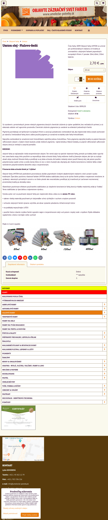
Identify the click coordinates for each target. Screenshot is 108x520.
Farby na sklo (8, 320)
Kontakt (79, 30)
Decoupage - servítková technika (17, 398)
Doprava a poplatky (35, 30)
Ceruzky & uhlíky (54, 390)
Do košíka (94, 78)
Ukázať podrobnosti (10, 513)
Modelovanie (54, 374)
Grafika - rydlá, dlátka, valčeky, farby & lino (54, 365)
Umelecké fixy (8, 381)
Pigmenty (6, 353)
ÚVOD (5, 30)
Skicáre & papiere (54, 370)
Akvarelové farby (54, 308)
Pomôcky (54, 402)
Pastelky (54, 394)
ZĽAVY (4, 292)
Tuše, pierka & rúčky (54, 386)
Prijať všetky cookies (29, 515)
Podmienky (17, 30)
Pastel (54, 378)
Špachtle (6, 341)
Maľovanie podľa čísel (12, 296)
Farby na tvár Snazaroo (13, 325)
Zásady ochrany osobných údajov (15, 508)
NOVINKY (6, 288)
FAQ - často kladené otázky (59, 30)
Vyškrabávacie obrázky (13, 300)
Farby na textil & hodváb (13, 329)
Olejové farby (54, 313)
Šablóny (6, 357)
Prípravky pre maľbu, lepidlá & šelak (54, 337)
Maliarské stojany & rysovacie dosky (54, 345)
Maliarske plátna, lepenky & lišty (54, 349)
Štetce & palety (54, 333)
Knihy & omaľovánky (54, 361)
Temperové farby (54, 317)
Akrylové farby (54, 304)
